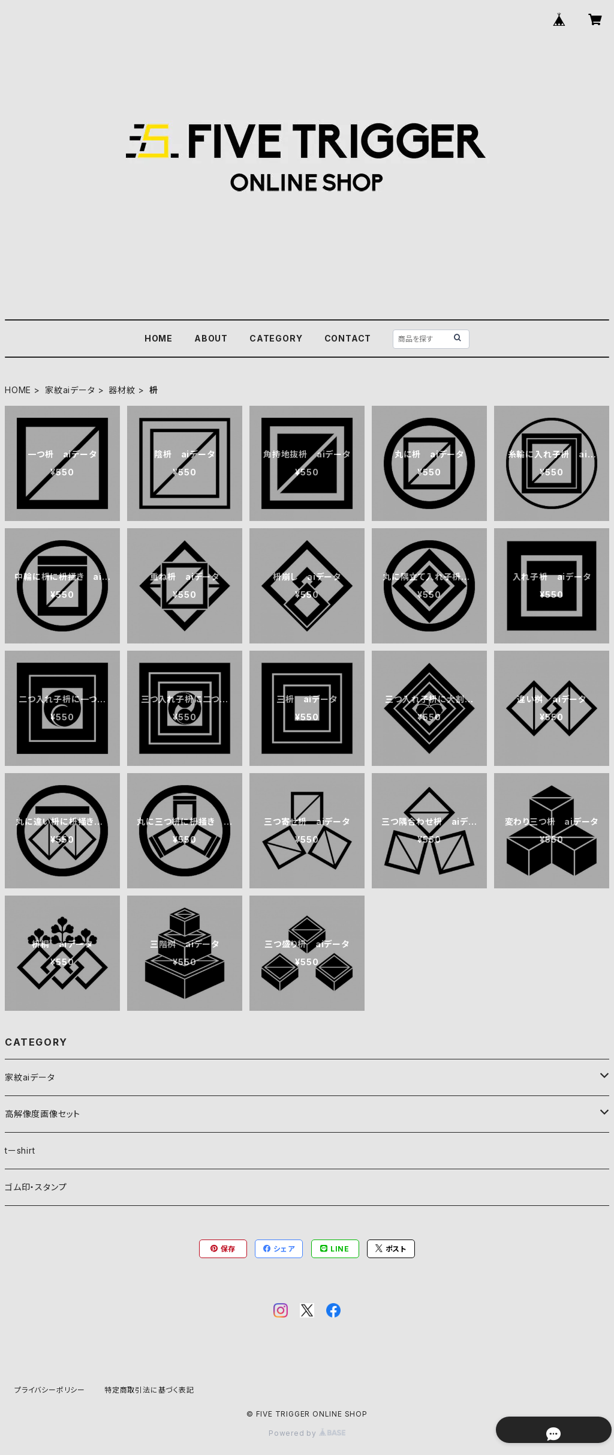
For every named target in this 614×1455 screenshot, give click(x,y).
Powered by (307, 1433)
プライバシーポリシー (49, 1389)
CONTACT (348, 338)
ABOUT (211, 338)
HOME (159, 338)
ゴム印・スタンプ (36, 1187)
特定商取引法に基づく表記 (149, 1389)
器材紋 (122, 390)
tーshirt (20, 1150)
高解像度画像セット (42, 1114)
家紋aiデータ (70, 390)
